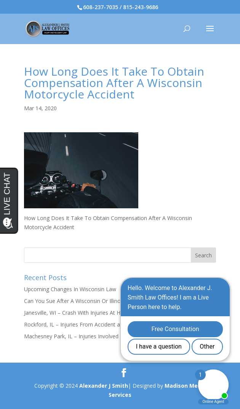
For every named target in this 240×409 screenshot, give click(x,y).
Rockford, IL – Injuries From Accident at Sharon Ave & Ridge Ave (103, 324)
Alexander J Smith (103, 385)
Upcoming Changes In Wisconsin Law (70, 289)
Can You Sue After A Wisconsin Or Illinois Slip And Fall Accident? (102, 300)
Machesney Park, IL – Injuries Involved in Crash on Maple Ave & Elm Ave (113, 336)
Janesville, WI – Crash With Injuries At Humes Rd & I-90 (91, 312)
